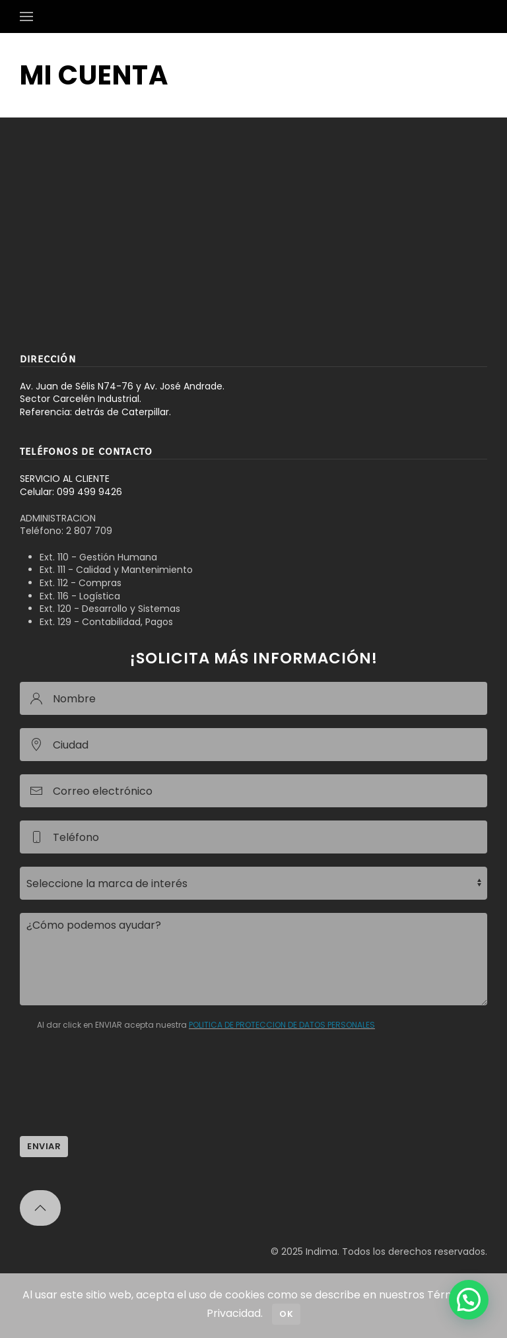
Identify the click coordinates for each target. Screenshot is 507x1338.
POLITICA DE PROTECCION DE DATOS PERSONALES (282, 1024)
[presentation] (120, 1097)
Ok (286, 1314)
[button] (26, 16)
